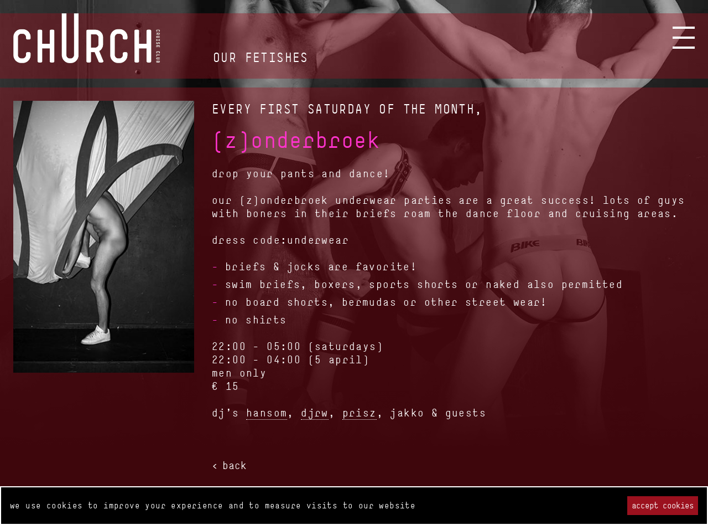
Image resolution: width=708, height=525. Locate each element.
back (234, 465)
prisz (359, 412)
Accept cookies (663, 505)
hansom (266, 412)
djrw (315, 412)
